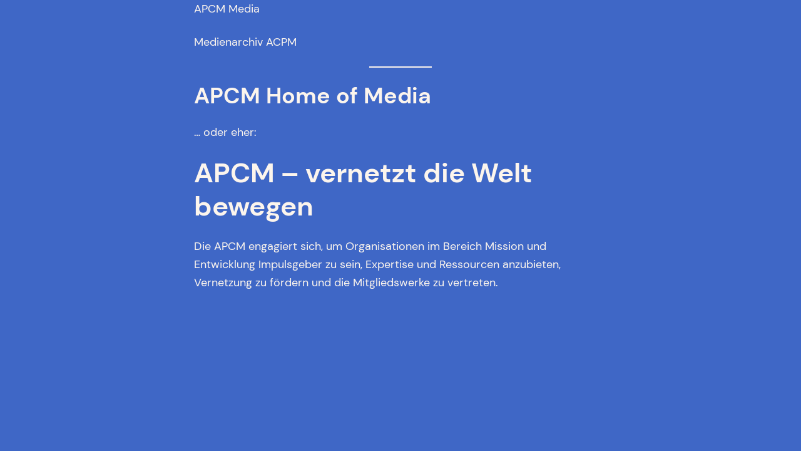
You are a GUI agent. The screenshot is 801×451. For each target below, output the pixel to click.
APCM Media (227, 8)
